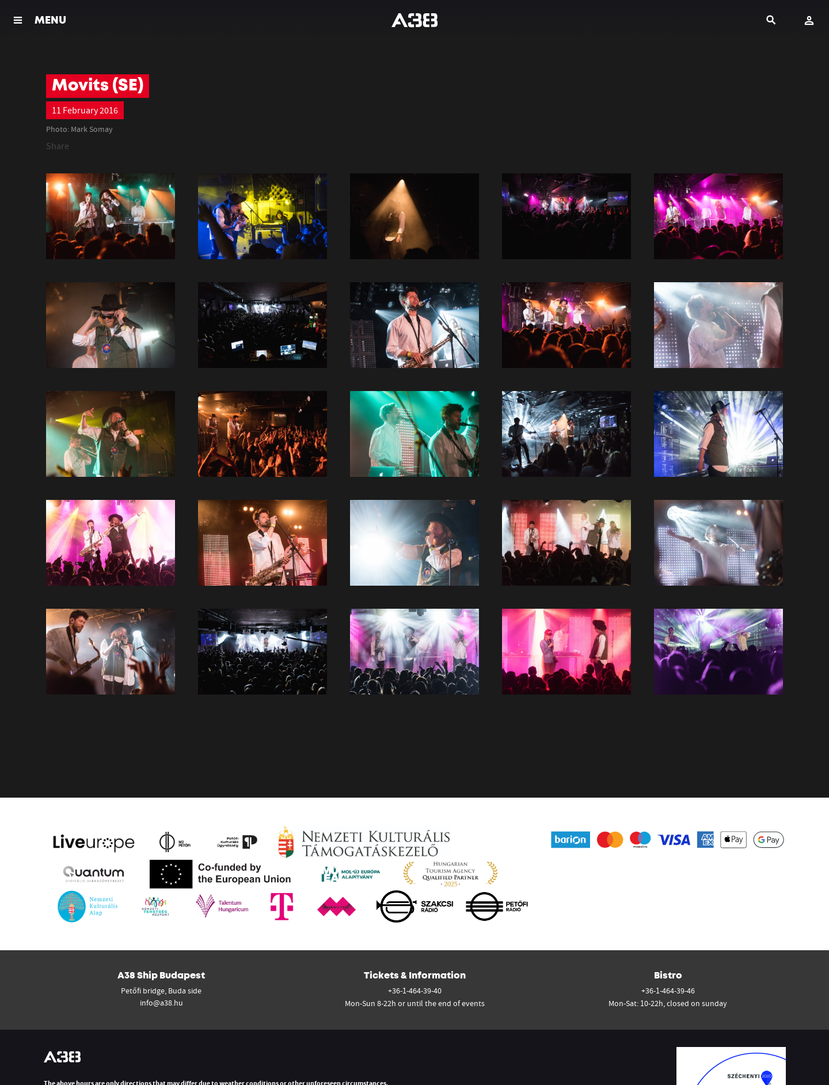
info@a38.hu (161, 1002)
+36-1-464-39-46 (668, 990)
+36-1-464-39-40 (415, 990)
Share (57, 145)
